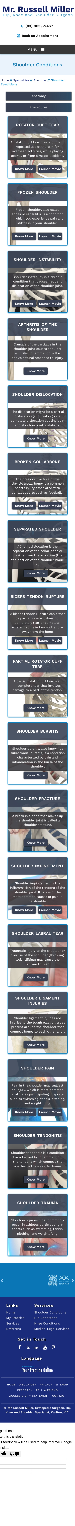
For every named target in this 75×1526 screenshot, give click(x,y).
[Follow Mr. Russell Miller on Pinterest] (53, 1347)
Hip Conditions (45, 1318)
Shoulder (39, 80)
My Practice (15, 1318)
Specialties (21, 80)
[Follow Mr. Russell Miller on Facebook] (20, 1347)
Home (5, 80)
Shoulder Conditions (50, 1312)
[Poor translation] (14, 1454)
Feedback (25, 1390)
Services (12, 1323)
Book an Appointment (40, 36)
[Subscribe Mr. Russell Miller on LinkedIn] (37, 1347)
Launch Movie (50, 169)
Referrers (13, 1329)
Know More (24, 169)
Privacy (46, 1384)
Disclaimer (28, 1384)
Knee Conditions (47, 1323)
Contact (59, 1395)
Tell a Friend (47, 1390)
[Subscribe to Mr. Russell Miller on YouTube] (45, 1347)
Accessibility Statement (29, 1395)
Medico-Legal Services (51, 1329)
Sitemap (61, 1384)
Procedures (38, 107)
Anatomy (39, 96)
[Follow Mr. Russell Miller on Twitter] (28, 1347)
